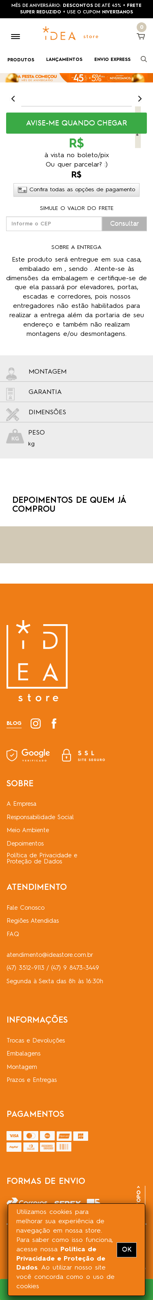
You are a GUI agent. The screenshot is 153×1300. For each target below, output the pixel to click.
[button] (76, 123)
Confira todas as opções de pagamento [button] (76, 190)
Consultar (124, 224)
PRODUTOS (20, 60)
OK (126, 1249)
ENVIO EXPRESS (112, 60)
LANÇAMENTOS (64, 60)
